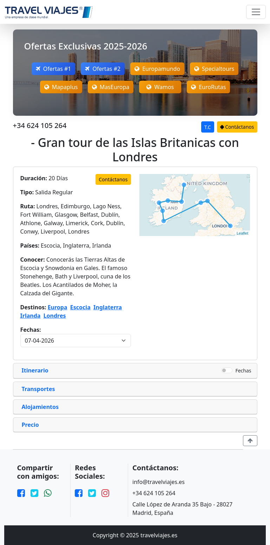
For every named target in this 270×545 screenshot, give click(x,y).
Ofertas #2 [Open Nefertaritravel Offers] (102, 69)
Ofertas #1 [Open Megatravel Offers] (53, 69)
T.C (207, 127)
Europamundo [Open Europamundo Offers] (157, 69)
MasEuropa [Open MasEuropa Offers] (111, 87)
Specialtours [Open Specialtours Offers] (214, 69)
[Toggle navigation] (256, 12)
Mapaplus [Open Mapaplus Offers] (61, 87)
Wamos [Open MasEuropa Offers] (160, 87)
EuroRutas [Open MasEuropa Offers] (208, 87)
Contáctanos (237, 126)
